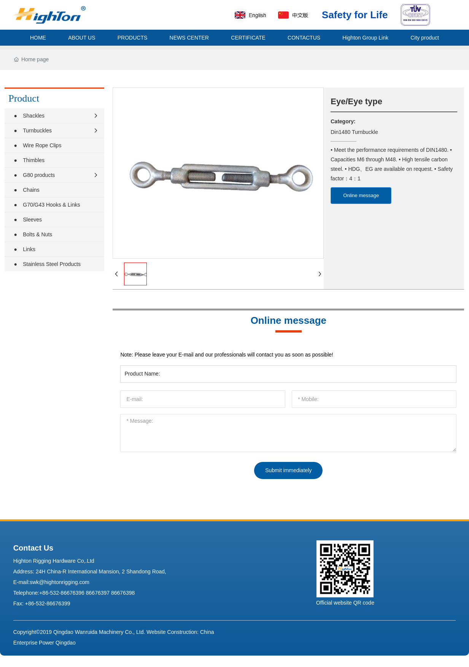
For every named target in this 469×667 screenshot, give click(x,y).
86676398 (123, 593)
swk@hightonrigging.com (59, 582)
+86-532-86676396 (61, 593)
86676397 (98, 593)
